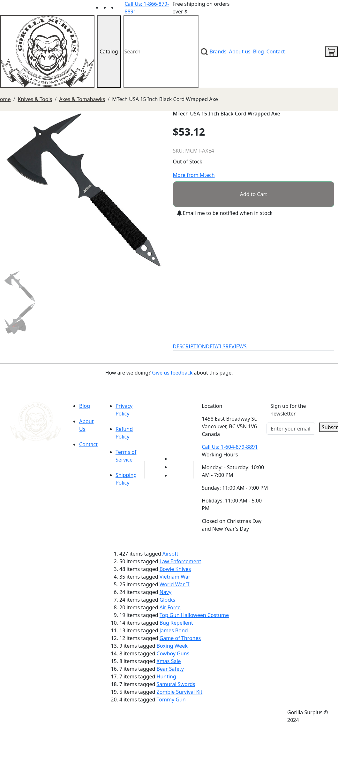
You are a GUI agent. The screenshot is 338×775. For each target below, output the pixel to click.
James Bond (174, 630)
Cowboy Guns (173, 653)
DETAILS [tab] (215, 346)
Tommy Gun (171, 699)
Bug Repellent (176, 622)
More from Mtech (194, 174)
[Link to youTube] (174, 458)
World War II (175, 584)
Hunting (166, 676)
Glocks (167, 599)
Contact (276, 51)
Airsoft (170, 553)
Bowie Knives (175, 569)
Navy (165, 592)
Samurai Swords (176, 684)
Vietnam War (175, 576)
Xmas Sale (169, 661)
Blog (258, 51)
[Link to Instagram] (121, 7)
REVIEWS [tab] (235, 346)
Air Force (170, 607)
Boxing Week (172, 645)
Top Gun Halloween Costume (194, 615)
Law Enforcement (180, 561)
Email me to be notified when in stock (225, 213)
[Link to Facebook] (174, 467)
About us (240, 51)
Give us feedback (172, 372)
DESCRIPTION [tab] (189, 346)
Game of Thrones (180, 638)
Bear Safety (170, 668)
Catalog (109, 51)
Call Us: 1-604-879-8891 (230, 446)
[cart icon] (331, 51)
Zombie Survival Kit (180, 691)
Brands (218, 51)
